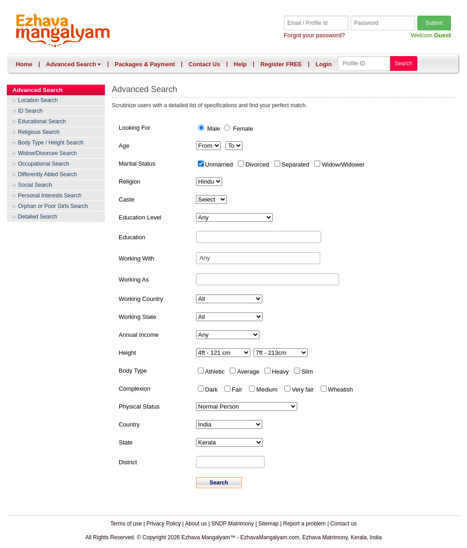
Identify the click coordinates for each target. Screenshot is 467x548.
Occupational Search (43, 164)
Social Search (35, 185)
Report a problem (304, 523)
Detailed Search (37, 216)
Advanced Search (73, 64)
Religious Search (39, 132)
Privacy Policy (163, 523)
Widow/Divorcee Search (47, 153)
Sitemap (269, 523)
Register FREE (281, 64)
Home (24, 64)
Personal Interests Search (49, 195)
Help (240, 64)
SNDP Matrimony (232, 523)
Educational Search (42, 121)
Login (324, 64)
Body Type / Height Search (51, 142)
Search (403, 63)
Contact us (343, 523)
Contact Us (204, 64)
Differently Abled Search (47, 174)
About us (196, 523)
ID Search (30, 111)
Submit (434, 23)
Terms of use (126, 523)
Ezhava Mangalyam (125, 31)
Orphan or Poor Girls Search (53, 206)
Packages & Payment (145, 64)
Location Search (38, 100)
